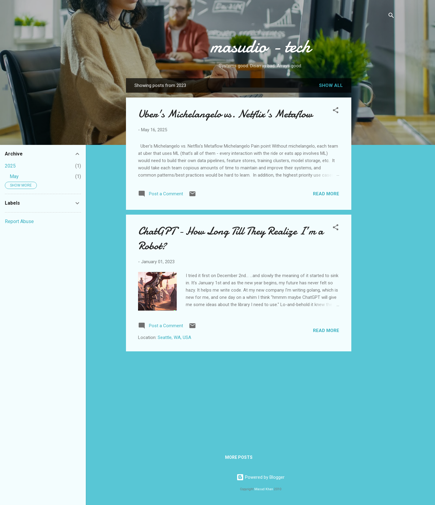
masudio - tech (260, 46)
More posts (239, 457)
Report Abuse (19, 221)
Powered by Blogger (261, 477)
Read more (326, 194)
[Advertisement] (375, 173)
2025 (10, 166)
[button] (335, 111)
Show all (331, 85)
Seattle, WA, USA (174, 337)
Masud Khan (263, 489)
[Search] (391, 16)
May (14, 176)
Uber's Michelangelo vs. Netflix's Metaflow (225, 114)
